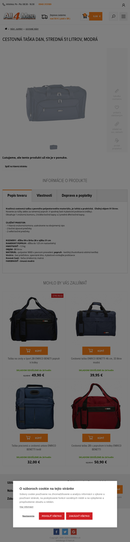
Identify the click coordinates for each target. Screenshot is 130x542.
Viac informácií (26, 507)
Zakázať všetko (79, 516)
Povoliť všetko (52, 516)
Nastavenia (28, 516)
